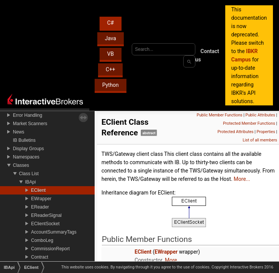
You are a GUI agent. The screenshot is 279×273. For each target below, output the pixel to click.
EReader (40, 207)
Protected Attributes (235, 131)
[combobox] (163, 49)
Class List (29, 173)
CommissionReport (50, 248)
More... (242, 179)
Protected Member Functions (249, 123)
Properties (266, 131)
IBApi (30, 182)
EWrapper (41, 198)
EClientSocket (45, 223)
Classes (21, 165)
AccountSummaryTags (53, 232)
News (18, 132)
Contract (39, 257)
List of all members (260, 140)
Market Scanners (30, 123)
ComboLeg (42, 240)
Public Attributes (260, 115)
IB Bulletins (24, 140)
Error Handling (27, 115)
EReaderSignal (46, 215)
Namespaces (26, 157)
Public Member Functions (220, 115)
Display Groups (28, 148)
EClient (38, 190)
